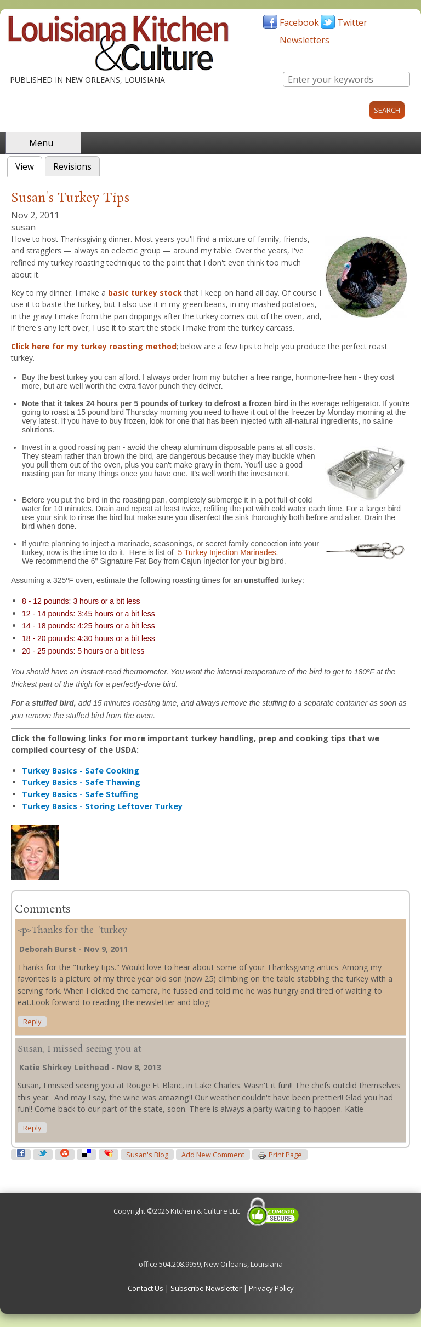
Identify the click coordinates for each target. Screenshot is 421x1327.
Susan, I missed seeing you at (79, 1049)
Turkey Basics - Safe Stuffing (80, 794)
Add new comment (212, 1154)
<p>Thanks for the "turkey (72, 930)
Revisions (72, 166)
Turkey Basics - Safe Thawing (81, 782)
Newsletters (304, 40)
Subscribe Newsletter (206, 1288)
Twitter (352, 22)
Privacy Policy (271, 1288)
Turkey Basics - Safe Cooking (80, 770)
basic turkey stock (145, 292)
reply (32, 1021)
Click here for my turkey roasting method (94, 346)
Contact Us (145, 1288)
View (28, 165)
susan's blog (147, 1154)
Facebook (299, 22)
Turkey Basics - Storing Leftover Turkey (102, 806)
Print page (280, 1155)
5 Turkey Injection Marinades (227, 552)
